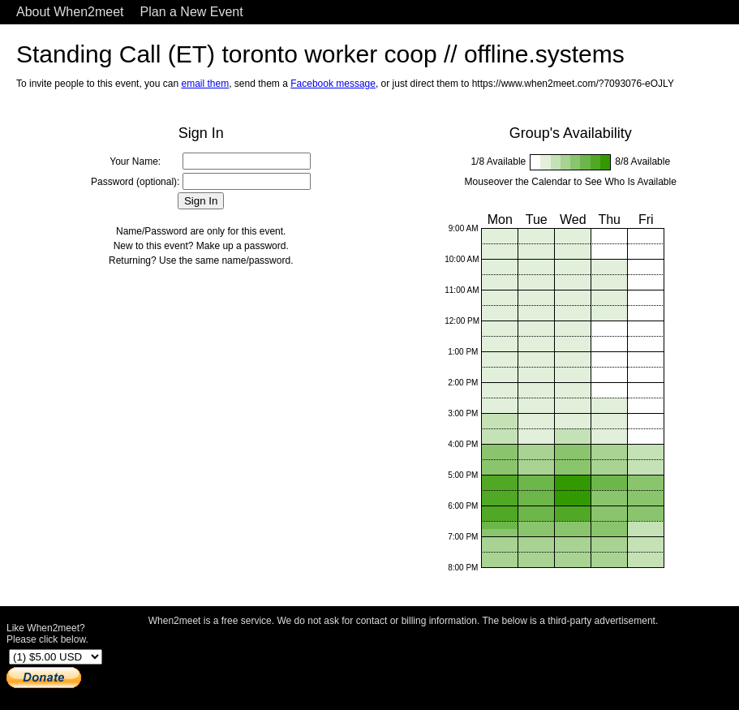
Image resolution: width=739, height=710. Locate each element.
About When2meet (70, 12)
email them (205, 83)
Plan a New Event (191, 12)
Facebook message (333, 83)
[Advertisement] (403, 663)
